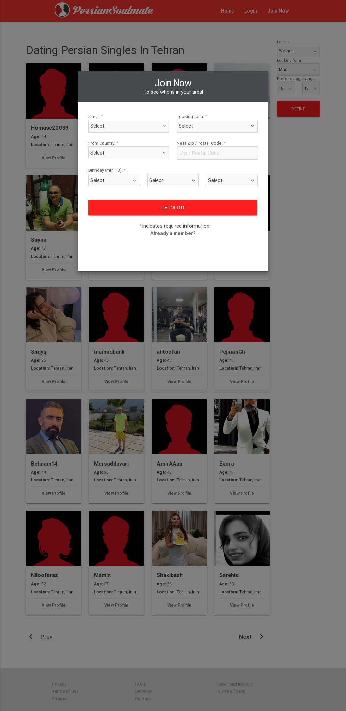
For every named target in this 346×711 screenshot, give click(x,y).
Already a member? (173, 212)
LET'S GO (173, 187)
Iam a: (108, 96)
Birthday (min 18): (117, 150)
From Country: (114, 122)
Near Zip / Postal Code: (198, 122)
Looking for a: (190, 96)
